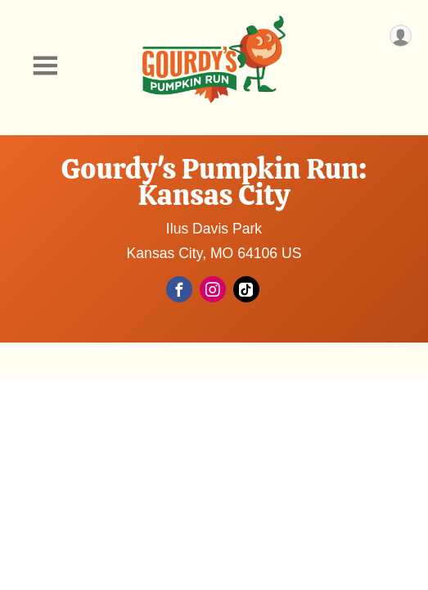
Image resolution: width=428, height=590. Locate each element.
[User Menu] (401, 36)
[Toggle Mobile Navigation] (45, 66)
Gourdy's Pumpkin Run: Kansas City (214, 182)
